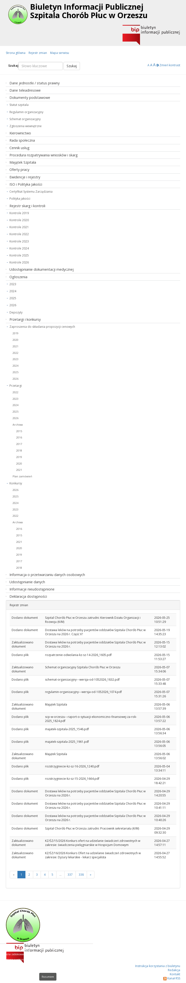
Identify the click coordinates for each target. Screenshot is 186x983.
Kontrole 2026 (19, 262)
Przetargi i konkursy (25, 319)
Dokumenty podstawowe (29, 97)
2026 (12, 305)
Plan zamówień (22, 476)
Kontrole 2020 (19, 220)
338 (81, 875)
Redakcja (174, 970)
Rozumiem (48, 976)
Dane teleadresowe (25, 90)
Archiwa (18, 424)
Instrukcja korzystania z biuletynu (157, 966)
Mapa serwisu (59, 53)
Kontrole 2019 (19, 213)
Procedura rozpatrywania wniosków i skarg (43, 155)
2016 (19, 437)
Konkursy (15, 483)
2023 (12, 284)
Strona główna (15, 53)
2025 (12, 298)
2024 (12, 291)
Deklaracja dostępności (28, 596)
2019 (15, 333)
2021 (15, 346)
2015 (19, 431)
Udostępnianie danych (27, 582)
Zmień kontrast (168, 65)
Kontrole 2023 (19, 241)
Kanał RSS (171, 978)
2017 (19, 444)
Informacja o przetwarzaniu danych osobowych (47, 574)
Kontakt (175, 974)
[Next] (90, 874)
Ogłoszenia (18, 277)
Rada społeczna (22, 140)
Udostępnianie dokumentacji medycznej (41, 269)
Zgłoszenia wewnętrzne (25, 126)
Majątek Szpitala (22, 162)
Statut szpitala (19, 105)
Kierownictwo (20, 133)
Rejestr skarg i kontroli (27, 206)
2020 (15, 340)
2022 (15, 353)
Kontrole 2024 (19, 248)
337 (70, 875)
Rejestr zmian (38, 53)
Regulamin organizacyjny (26, 112)
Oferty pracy (19, 169)
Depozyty (16, 312)
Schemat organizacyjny (25, 119)
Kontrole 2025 (19, 255)
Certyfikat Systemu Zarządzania (31, 191)
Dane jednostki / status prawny (34, 83)
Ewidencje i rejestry (24, 177)
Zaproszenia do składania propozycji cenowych (42, 327)
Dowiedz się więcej (76, 970)
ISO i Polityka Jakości (25, 184)
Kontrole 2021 (19, 227)
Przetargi (15, 386)
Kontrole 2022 (19, 234)
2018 (19, 450)
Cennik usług (19, 148)
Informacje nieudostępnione (31, 589)
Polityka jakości (19, 199)
